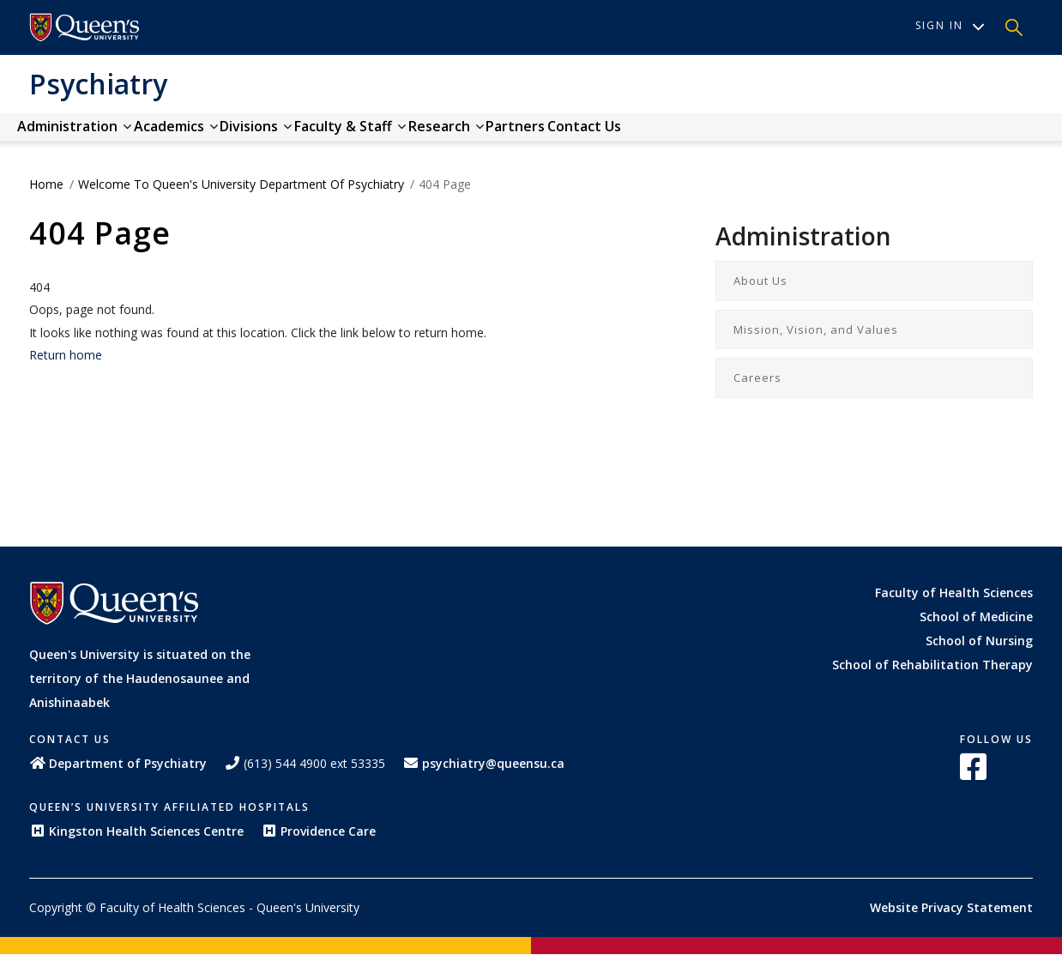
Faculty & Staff (432, 134)
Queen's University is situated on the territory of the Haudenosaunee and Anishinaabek (139, 678)
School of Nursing (979, 640)
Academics (211, 134)
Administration (86, 134)
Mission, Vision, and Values (815, 329)
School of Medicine (976, 616)
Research (551, 134)
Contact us (737, 134)
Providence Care (318, 831)
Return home (65, 355)
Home (46, 184)
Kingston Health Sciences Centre (136, 831)
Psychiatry (98, 83)
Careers (757, 377)
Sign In (950, 25)
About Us (760, 280)
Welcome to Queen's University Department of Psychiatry (241, 184)
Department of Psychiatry (118, 763)
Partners (644, 134)
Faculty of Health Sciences (954, 592)
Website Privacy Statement (951, 907)
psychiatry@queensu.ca (483, 763)
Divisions (315, 134)
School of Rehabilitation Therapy (932, 664)
